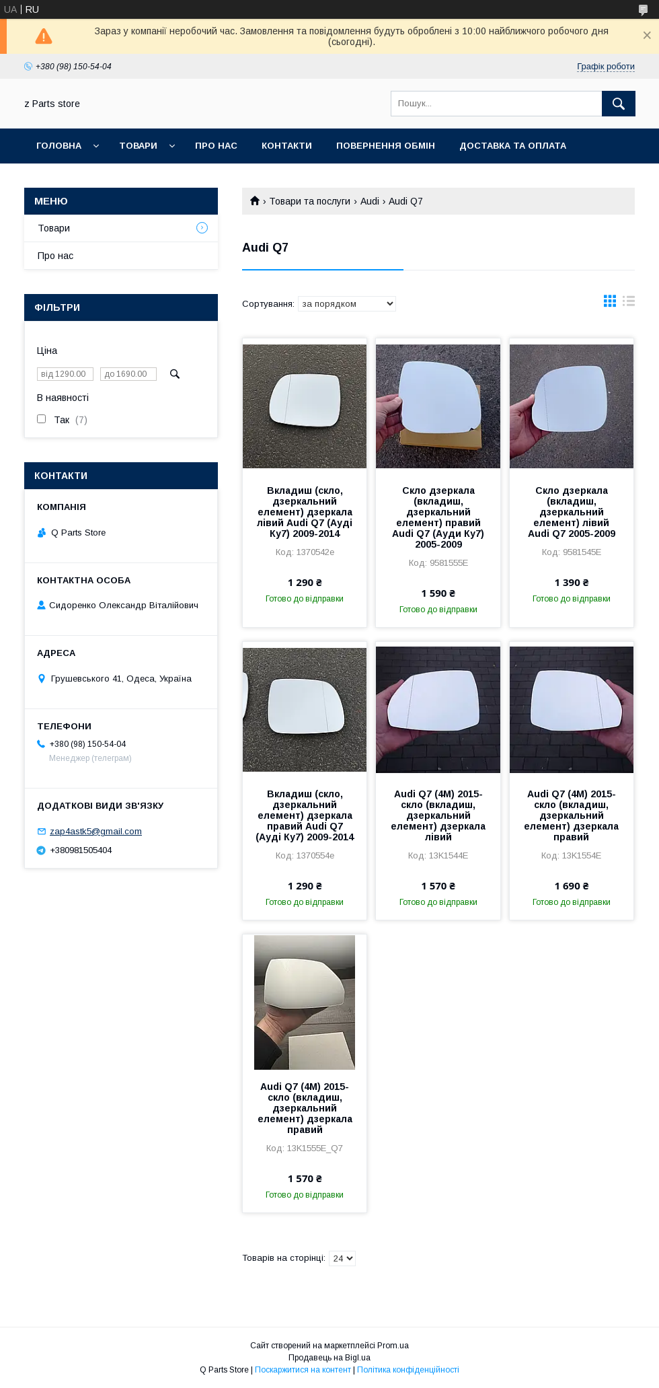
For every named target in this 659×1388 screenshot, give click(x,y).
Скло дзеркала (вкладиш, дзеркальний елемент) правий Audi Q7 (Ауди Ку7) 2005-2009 (438, 517)
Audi (369, 201)
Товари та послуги (309, 201)
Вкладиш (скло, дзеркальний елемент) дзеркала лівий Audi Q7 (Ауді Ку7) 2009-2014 (304, 512)
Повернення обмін (385, 146)
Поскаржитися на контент (303, 1370)
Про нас (216, 146)
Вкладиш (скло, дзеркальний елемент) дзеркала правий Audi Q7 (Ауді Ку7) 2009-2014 (305, 815)
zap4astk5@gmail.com (96, 831)
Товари (138, 146)
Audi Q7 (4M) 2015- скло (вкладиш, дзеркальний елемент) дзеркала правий (571, 815)
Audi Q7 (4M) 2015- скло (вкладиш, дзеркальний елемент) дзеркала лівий (438, 815)
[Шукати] (618, 103)
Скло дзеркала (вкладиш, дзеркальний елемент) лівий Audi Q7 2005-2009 (571, 512)
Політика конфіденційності (408, 1370)
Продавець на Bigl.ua (329, 1357)
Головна (58, 146)
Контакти (287, 146)
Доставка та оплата (512, 146)
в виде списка (629, 304)
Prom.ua (393, 1345)
